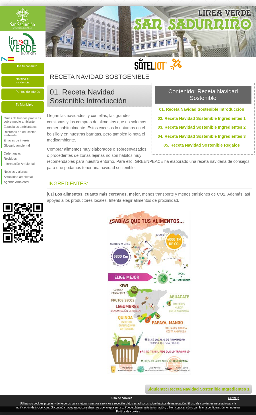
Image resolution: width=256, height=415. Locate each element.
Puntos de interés (28, 91)
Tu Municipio (24, 104)
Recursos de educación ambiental (20, 133)
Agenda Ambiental (16, 182)
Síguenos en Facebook (4, 193)
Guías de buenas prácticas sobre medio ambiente (22, 119)
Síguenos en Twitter (14, 193)
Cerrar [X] (234, 398)
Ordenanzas (12, 153)
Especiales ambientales (20, 126)
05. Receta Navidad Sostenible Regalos (202, 145)
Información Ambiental (19, 163)
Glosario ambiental (17, 145)
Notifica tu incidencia (23, 80)
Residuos (10, 158)
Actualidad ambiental (18, 176)
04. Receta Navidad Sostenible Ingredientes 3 (202, 136)
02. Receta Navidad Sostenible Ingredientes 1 (202, 118)
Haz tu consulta (26, 66)
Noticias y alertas (16, 171)
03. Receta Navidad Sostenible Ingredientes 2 (202, 127)
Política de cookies (128, 411)
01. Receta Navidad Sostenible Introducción (201, 109)
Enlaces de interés (17, 140)
